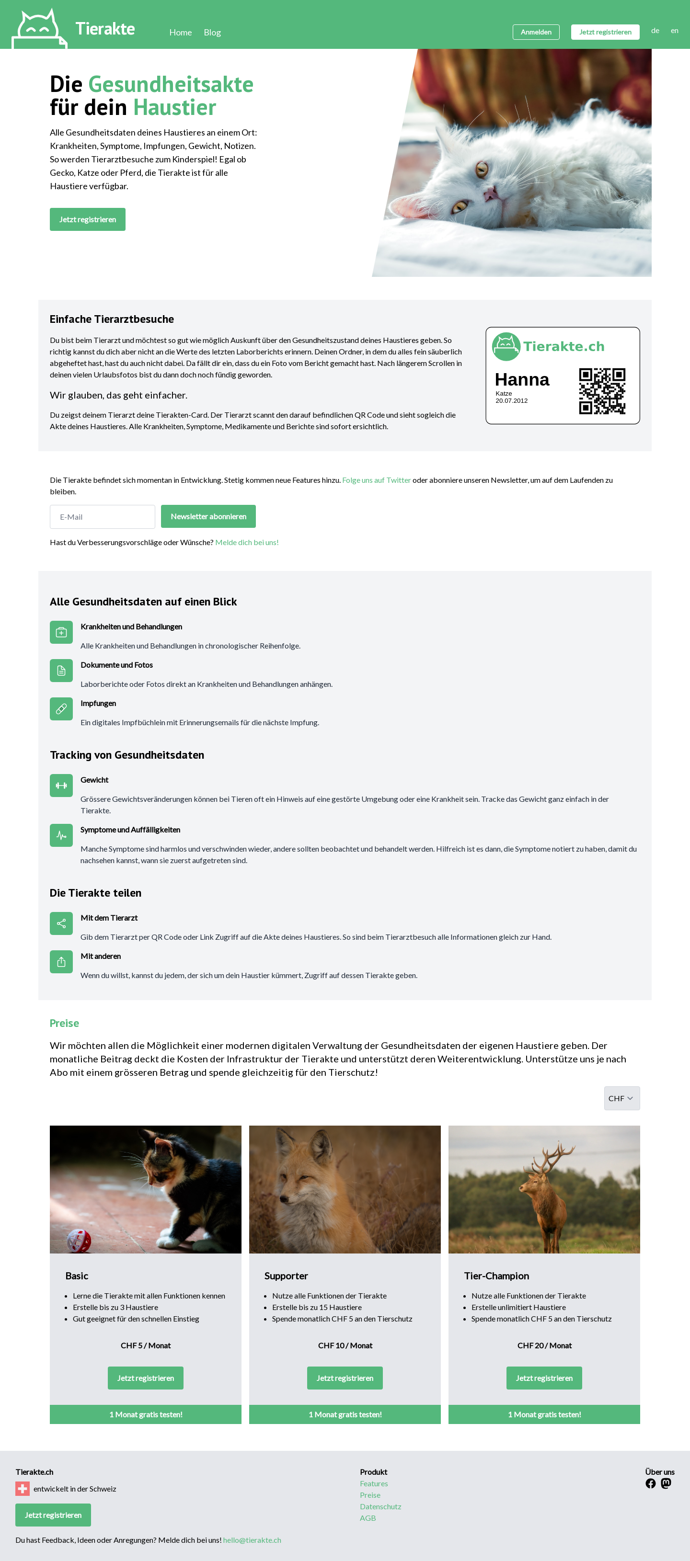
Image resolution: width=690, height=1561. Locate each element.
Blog (212, 32)
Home (180, 32)
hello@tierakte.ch (252, 1539)
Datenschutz (381, 1506)
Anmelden (536, 32)
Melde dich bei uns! (247, 542)
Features (374, 1483)
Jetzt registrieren (605, 32)
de (655, 29)
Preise (370, 1494)
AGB (368, 1517)
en (674, 29)
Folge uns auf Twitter (376, 479)
